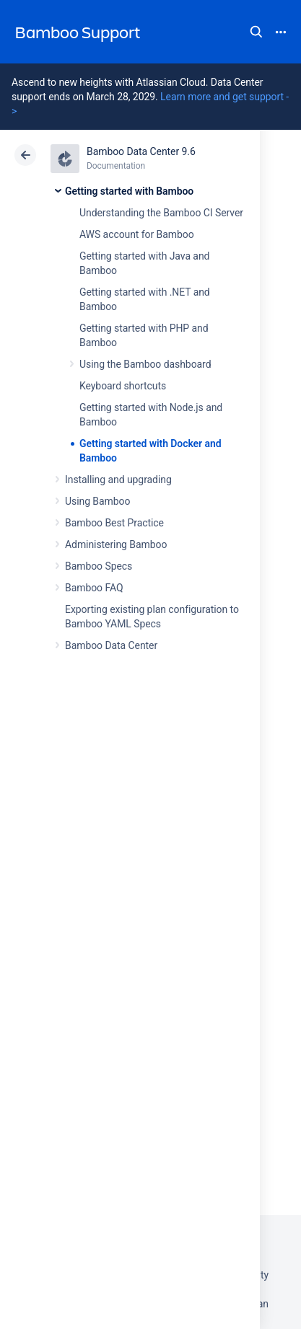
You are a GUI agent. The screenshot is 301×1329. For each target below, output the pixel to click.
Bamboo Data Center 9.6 (141, 151)
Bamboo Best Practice (114, 523)
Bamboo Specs (98, 566)
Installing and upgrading (118, 479)
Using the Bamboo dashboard (145, 364)
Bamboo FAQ (94, 587)
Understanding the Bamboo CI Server (161, 212)
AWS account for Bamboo (136, 234)
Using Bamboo (97, 501)
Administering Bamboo (116, 544)
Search (256, 31)
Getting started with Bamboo (129, 191)
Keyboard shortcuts (122, 386)
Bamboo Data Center (111, 645)
